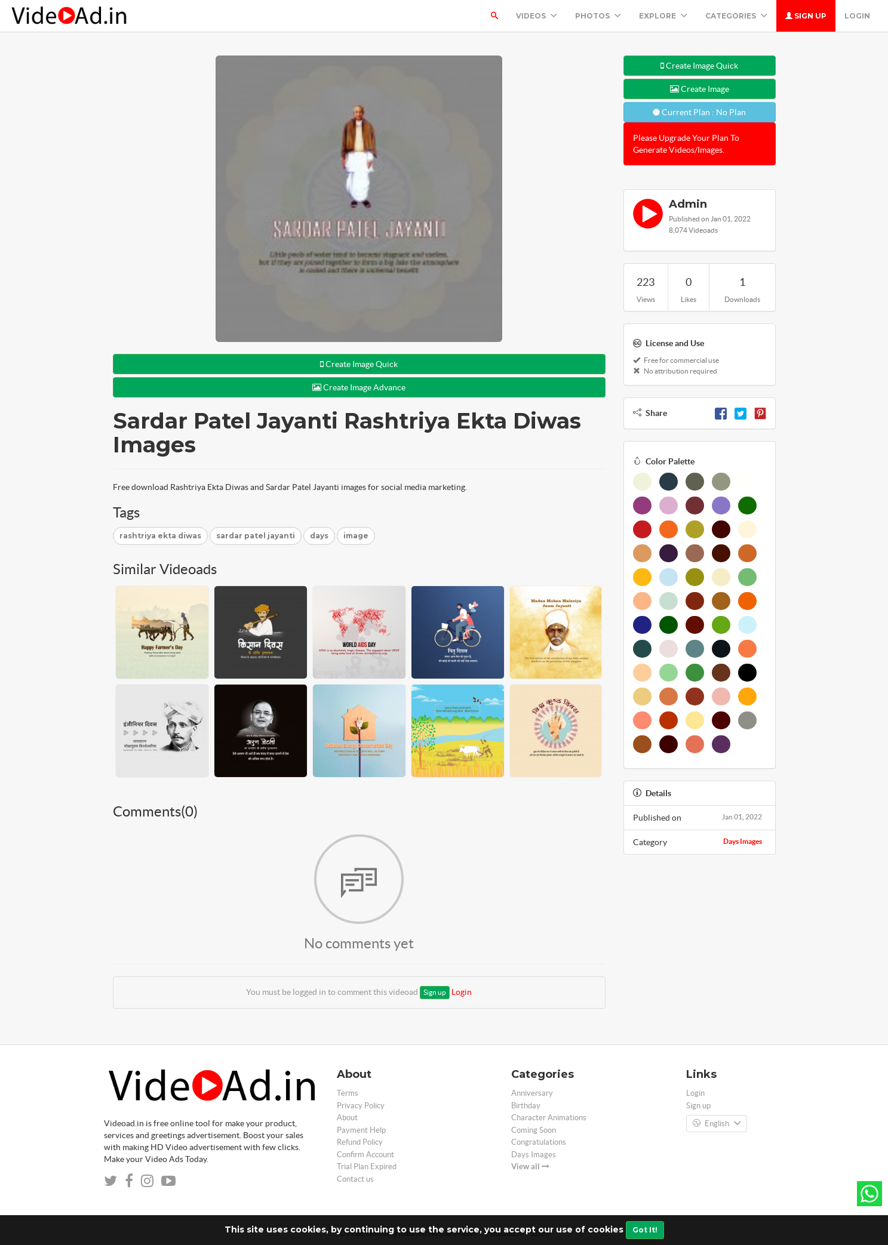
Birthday (525, 1105)
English (716, 1124)
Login (857, 15)
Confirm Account (365, 1154)
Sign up (805, 15)
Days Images (742, 841)
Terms (347, 1093)
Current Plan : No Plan (699, 112)
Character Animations (548, 1117)
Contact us (355, 1179)
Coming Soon (533, 1130)
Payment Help (361, 1130)
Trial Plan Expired (367, 1166)
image (355, 535)
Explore (663, 15)
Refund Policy (360, 1142)
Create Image (699, 89)
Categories (736, 15)
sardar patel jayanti (255, 535)
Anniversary (532, 1093)
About (347, 1117)
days (319, 535)
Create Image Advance (358, 387)
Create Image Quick (359, 364)
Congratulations (538, 1142)
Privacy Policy (361, 1105)
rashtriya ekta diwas (160, 535)
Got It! (644, 1229)
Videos (536, 15)
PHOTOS (598, 15)
